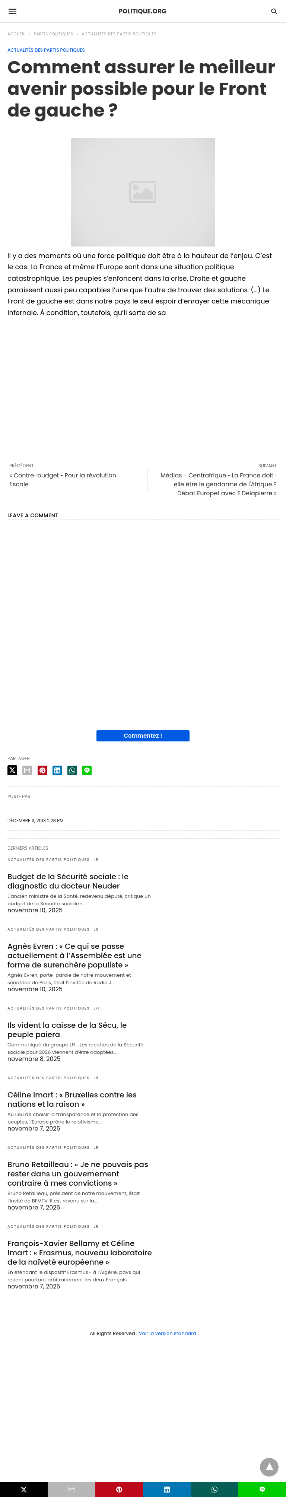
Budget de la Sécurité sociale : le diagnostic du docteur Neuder (67, 881)
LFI (96, 1008)
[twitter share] (12, 770)
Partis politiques (53, 34)
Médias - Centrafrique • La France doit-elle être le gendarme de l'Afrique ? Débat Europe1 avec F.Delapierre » (219, 484)
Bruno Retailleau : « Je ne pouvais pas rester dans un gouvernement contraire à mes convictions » (77, 1173)
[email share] (27, 770)
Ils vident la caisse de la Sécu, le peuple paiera (67, 1030)
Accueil (16, 34)
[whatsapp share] (72, 770)
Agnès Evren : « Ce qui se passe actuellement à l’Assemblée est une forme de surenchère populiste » (74, 955)
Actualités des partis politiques (119, 34)
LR (96, 859)
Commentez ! (143, 736)
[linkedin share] (57, 770)
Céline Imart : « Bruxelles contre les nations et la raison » (72, 1099)
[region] (143, 389)
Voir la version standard (167, 1333)
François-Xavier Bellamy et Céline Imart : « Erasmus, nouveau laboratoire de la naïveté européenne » (79, 1252)
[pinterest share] (42, 770)
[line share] (87, 770)
